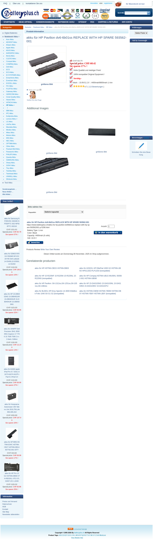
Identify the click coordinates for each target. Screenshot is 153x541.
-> (12, 37)
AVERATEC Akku (12, 53)
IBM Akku (9, 111)
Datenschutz (7, 504)
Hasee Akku (10, 100)
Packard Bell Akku (12, 149)
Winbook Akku (11, 179)
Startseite (9, 22)
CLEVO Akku (10, 58)
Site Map (5, 512)
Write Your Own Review (50, 249)
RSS (92, 22)
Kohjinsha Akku (11, 116)
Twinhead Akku (11, 174)
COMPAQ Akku (11, 64)
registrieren (108, 3)
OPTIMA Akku (11, 143)
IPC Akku (9, 113)
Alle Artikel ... (7, 194)
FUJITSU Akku (11, 89)
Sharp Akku (10, 163)
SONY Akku (10, 165)
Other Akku (10, 146)
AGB (4, 507)
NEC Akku (9, 141)
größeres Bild (52, 152)
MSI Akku (9, 138)
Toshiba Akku (10, 171)
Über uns (16, 3)
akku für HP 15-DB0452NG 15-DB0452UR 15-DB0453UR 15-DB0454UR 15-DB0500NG (12, 299)
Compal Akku (10, 61)
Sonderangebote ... (9, 189)
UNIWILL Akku (11, 176)
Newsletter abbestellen (10, 514)
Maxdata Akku (11, 127)
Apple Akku (10, 48)
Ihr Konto (127, 22)
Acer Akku (9, 39)
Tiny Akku (9, 168)
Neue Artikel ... (7, 192)
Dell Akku (9, 67)
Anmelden (94, 3)
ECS (7, 69)
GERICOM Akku (11, 94)
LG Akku (9, 121)
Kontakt (5, 509)
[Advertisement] (141, 88)
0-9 (98, 535)
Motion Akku (10, 135)
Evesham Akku (11, 80)
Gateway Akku (11, 91)
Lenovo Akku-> (11, 119)
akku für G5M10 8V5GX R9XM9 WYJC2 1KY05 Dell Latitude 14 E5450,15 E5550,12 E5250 (12, 259)
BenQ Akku (10, 56)
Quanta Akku (10, 157)
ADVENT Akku (11, 42)
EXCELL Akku (11, 83)
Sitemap (82, 22)
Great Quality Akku (12, 97)
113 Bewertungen (96, 87)
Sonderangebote (45, 22)
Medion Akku (10, 130)
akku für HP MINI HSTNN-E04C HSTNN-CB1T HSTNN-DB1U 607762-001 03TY (12, 446)
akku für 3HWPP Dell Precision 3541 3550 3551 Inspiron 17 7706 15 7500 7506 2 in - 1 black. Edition (12, 334)
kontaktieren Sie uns (34, 3)
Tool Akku (8, 183)
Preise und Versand (9, 501)
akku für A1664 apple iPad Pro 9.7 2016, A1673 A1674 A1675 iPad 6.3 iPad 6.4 (12, 373)
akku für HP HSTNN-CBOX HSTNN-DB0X (52, 268)
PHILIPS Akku (11, 154)
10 (86, 529)
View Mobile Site (77, 538)
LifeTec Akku (10, 124)
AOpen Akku (10, 45)
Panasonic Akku (11, 152)
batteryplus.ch (79, 533)
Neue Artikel (25, 22)
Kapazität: (32, 212)
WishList (102, 535)
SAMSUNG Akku (12, 160)
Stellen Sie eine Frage (34, 100)
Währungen (136, 27)
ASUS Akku (10, 50)
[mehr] (16, 201)
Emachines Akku (12, 78)
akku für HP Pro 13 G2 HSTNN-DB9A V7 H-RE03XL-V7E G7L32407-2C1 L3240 (12, 477)
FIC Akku (9, 86)
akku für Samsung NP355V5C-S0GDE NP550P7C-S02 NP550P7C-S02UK (12, 222)
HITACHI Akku (11, 102)
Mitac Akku (9, 132)
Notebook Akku (66, 22)
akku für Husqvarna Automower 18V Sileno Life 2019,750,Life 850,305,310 (12, 408)
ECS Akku (9, 72)
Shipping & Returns (108, 22)
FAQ (5, 3)
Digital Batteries (11, 33)
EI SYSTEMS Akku (12, 75)
